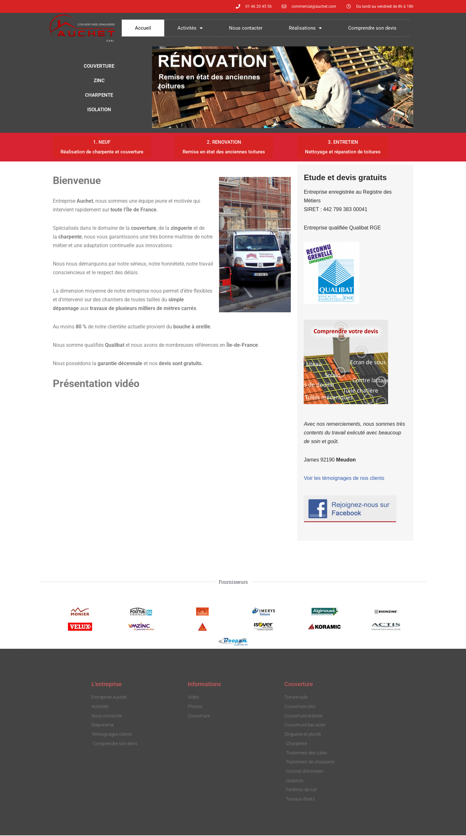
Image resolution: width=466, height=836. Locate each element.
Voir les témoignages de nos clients (344, 478)
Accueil (143, 28)
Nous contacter (245, 28)
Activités (190, 28)
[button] (159, 87)
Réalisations (305, 28)
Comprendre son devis (372, 28)
